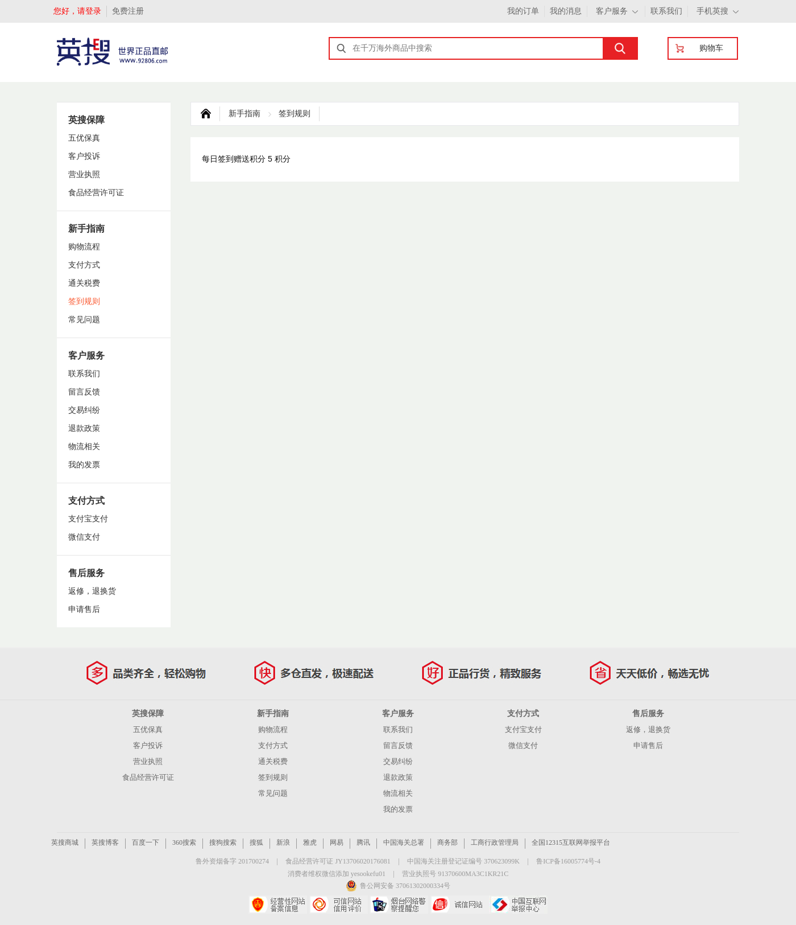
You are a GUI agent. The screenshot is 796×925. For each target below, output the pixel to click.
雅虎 (310, 842)
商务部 (447, 842)
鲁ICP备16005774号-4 (568, 861)
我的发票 (84, 465)
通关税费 (84, 283)
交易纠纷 (84, 410)
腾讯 (363, 842)
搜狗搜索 (223, 842)
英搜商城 (64, 842)
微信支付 (84, 537)
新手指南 (244, 113)
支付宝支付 (88, 519)
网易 (336, 842)
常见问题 (84, 319)
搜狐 (256, 842)
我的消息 (566, 11)
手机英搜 (712, 11)
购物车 (711, 48)
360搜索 (184, 842)
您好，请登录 (77, 11)
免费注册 (128, 11)
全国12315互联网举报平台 (571, 842)
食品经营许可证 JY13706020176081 (337, 861)
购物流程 (84, 246)
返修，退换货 (92, 591)
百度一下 (145, 842)
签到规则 (84, 301)
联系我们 (666, 11)
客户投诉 (84, 156)
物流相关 (84, 446)
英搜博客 (105, 842)
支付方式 (84, 265)
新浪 (283, 842)
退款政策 (84, 428)
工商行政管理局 (495, 842)
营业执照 (84, 174)
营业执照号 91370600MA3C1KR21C (455, 874)
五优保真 (84, 138)
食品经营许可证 (96, 192)
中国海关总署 (403, 842)
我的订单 (523, 11)
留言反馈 (84, 392)
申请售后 (84, 609)
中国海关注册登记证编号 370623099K (463, 861)
